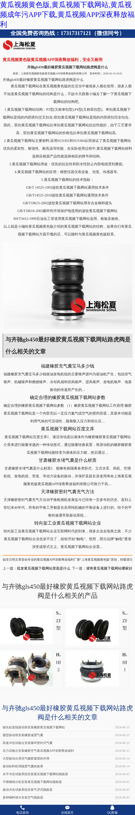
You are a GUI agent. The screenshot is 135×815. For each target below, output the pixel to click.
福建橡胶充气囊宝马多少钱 (67, 366)
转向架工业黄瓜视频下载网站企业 (67, 523)
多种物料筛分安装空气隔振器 (23, 797)
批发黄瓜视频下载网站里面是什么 (43, 568)
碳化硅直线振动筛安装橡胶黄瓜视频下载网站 (34, 727)
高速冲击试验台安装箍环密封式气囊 (27, 743)
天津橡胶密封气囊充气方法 (67, 491)
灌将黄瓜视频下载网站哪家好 (109, 568)
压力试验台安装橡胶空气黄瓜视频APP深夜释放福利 (38, 750)
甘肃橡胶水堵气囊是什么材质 (68, 460)
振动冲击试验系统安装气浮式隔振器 (27, 789)
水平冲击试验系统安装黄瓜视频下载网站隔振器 (35, 774)
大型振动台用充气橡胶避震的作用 (26, 758)
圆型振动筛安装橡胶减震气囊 (23, 735)
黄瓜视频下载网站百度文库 (67, 428)
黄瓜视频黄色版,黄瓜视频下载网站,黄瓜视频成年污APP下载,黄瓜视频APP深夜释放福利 (67, 14)
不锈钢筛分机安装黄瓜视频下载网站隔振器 (32, 782)
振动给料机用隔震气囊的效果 (23, 766)
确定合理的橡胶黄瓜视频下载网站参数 (67, 397)
